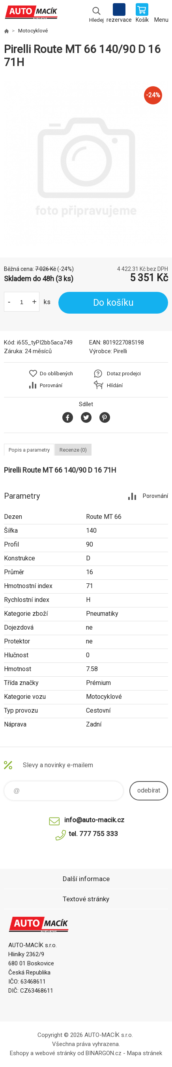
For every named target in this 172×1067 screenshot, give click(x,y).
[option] (86, 163)
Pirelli (120, 351)
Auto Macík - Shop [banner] (31, 14)
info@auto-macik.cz (94, 820)
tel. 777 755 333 (93, 834)
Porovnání (51, 385)
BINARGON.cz (104, 1053)
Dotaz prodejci (124, 373)
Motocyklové (33, 31)
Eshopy (19, 1053)
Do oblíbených (56, 373)
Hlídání (115, 385)
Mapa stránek (144, 1053)
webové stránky (55, 1053)
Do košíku (113, 302)
